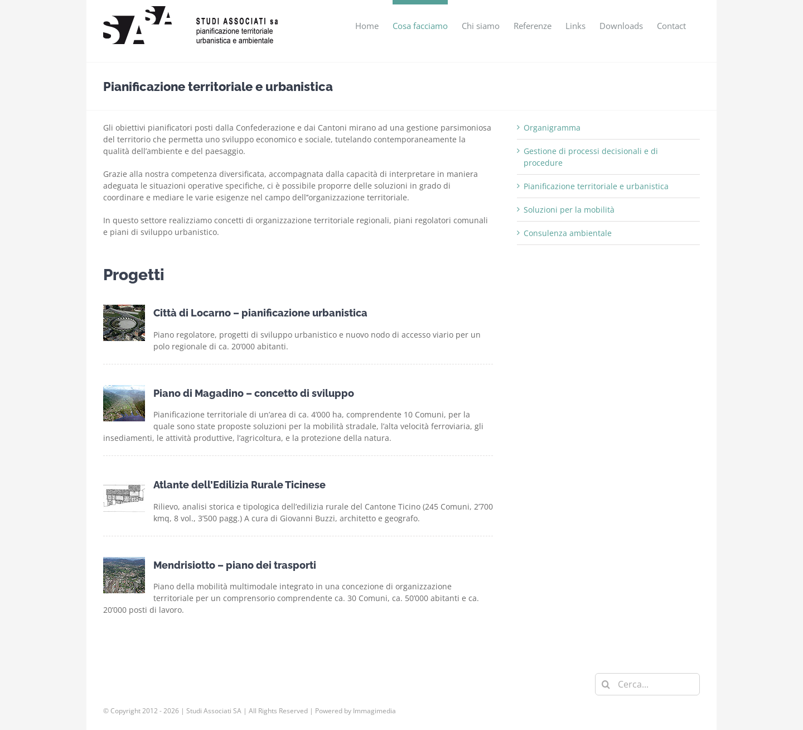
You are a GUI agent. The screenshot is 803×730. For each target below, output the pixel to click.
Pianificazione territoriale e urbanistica (596, 186)
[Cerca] (606, 684)
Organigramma (552, 127)
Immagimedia (374, 710)
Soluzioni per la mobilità (569, 209)
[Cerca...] (647, 684)
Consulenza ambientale (568, 233)
